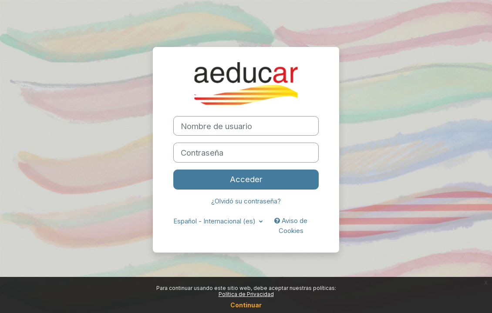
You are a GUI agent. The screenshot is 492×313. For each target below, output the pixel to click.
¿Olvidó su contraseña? (246, 201)
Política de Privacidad (246, 294)
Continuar (246, 305)
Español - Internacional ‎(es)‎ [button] (215, 221)
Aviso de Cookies (290, 225)
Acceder (246, 179)
